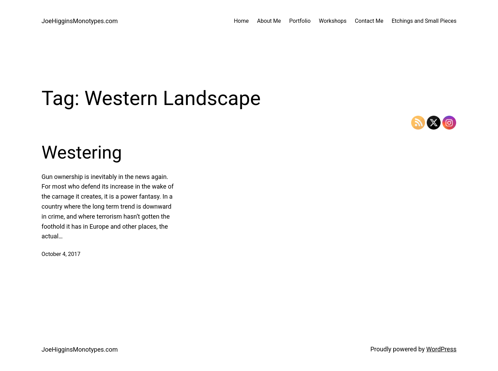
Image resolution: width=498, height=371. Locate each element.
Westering (82, 152)
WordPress (441, 349)
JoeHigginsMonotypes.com (80, 21)
